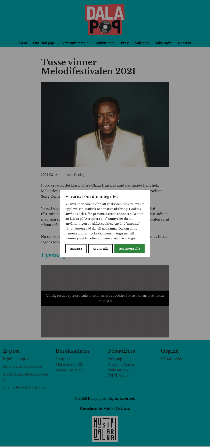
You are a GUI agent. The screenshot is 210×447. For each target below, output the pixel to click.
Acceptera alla (129, 248)
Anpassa (76, 248)
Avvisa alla (100, 248)
